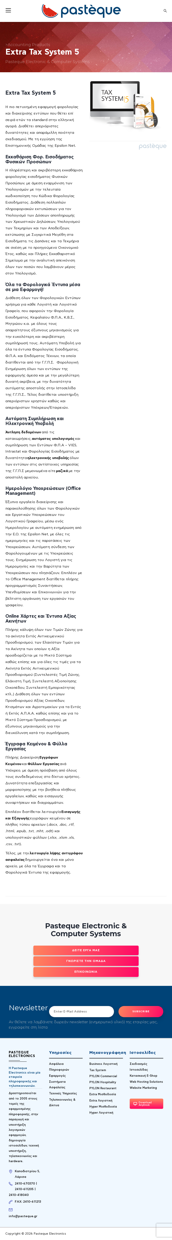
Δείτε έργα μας (86, 950)
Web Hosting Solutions (146, 1081)
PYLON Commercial (103, 1076)
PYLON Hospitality (102, 1082)
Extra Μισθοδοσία (102, 1094)
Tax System (97, 1070)
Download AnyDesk (142, 1103)
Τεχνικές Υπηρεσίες (63, 1093)
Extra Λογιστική (100, 1100)
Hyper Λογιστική (101, 1112)
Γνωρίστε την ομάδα (86, 961)
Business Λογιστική (103, 1064)
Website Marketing (143, 1088)
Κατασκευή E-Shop (143, 1075)
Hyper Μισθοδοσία (103, 1106)
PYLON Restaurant (102, 1088)
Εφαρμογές (57, 1075)
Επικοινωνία (85, 971)
